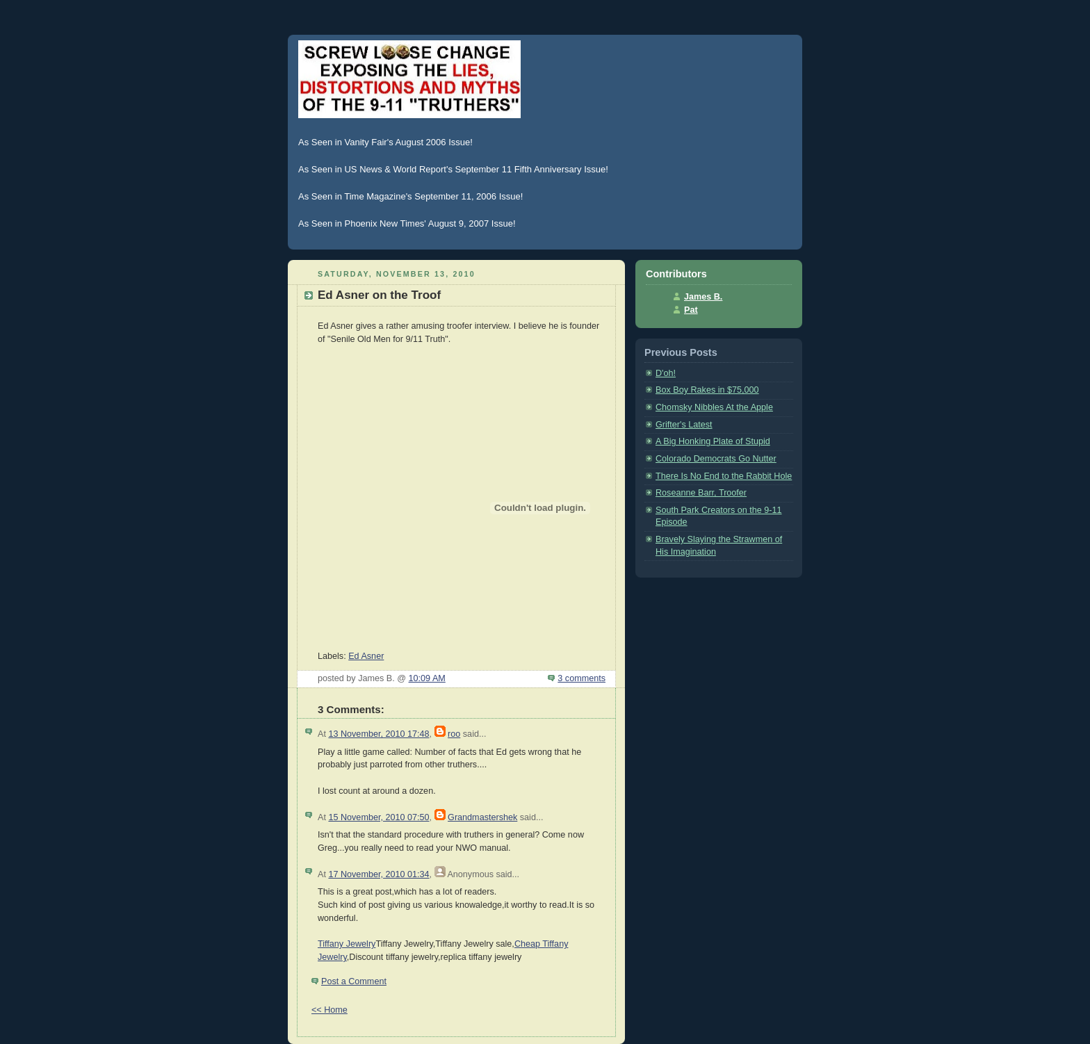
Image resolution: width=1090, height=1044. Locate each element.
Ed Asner (366, 656)
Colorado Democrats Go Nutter (716, 459)
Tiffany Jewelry (346, 944)
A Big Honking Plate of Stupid (713, 441)
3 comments (581, 678)
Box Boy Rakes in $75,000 (707, 390)
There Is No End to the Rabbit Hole (724, 476)
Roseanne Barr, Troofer (701, 493)
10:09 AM (427, 678)
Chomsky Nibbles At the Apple (714, 407)
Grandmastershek (482, 817)
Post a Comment (354, 981)
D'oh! (666, 373)
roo (454, 734)
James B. (703, 297)
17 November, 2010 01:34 (378, 874)
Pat (691, 310)
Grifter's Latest (684, 425)
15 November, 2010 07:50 (378, 817)
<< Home (329, 1010)
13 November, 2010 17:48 (378, 734)
